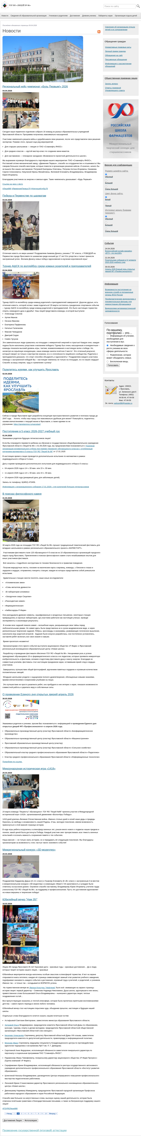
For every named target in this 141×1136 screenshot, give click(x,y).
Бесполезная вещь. (119, 361)
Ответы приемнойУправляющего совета (115, 89)
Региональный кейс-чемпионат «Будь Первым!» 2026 (35, 86)
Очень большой (111, 189)
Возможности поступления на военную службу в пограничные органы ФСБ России (119, 292)
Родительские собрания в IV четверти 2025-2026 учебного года (120, 261)
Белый (107, 200)
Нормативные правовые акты (118, 47)
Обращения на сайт (114, 55)
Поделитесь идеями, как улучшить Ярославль (30, 369)
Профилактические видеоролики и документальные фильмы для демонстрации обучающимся (120, 301)
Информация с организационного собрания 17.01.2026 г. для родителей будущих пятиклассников (45, 487)
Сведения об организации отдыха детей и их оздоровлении (120, 28)
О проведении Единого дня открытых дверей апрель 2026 (38, 694)
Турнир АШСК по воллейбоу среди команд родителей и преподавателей (46, 266)
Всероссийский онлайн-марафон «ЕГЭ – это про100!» (118, 252)
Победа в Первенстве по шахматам (24, 195)
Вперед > (53, 1113)
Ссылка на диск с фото (12, 184)
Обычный (109, 177)
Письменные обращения (116, 59)
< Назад (9, 1113)
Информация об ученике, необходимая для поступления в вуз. (120, 339)
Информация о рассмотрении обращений (118, 64)
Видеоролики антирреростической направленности (120, 309)
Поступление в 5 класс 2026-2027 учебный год (31, 431)
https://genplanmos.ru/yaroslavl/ (27, 424)
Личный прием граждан (115, 51)
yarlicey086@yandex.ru (123, 403)
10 (46, 1113)
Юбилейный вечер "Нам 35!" (19, 899)
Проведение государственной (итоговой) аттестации (34, 1130)
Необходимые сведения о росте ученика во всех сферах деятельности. (121, 348)
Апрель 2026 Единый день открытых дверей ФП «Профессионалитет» (120, 270)
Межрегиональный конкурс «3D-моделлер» (29, 849)
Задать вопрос (111, 84)
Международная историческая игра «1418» (29, 768)
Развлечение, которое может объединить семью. (119, 356)
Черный (108, 206)
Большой (109, 183)
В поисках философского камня (21, 493)
